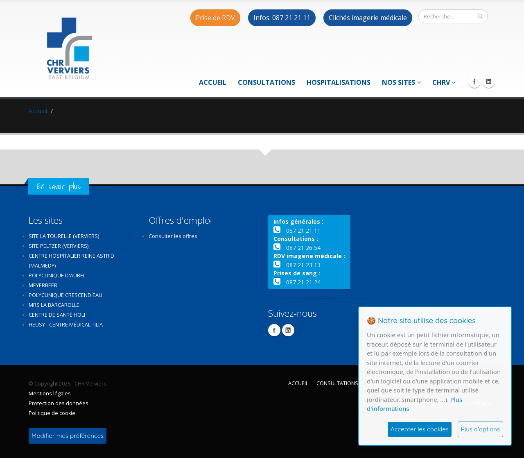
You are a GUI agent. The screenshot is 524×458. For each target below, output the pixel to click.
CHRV (444, 82)
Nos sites (401, 82)
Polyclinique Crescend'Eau (65, 295)
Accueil (212, 82)
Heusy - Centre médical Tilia (66, 324)
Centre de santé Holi (57, 314)
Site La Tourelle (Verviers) (64, 236)
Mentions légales (50, 393)
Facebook (474, 81)
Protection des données (58, 403)
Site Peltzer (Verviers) (58, 246)
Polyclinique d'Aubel (57, 275)
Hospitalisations (338, 82)
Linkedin (489, 81)
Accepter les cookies (420, 429)
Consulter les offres (173, 236)
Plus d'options (480, 429)
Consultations (266, 82)
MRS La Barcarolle (54, 305)
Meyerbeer (43, 285)
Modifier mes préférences (68, 436)
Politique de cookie (52, 413)
